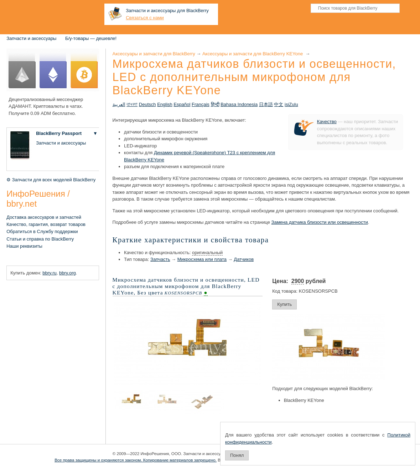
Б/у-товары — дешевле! (90, 38)
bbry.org (67, 273)
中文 (278, 104)
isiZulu (291, 104)
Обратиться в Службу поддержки (42, 231)
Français (200, 104)
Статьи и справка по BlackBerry (40, 239)
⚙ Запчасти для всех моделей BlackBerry (50, 179)
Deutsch (147, 104)
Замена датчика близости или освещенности (319, 222)
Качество (327, 121)
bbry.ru (49, 273)
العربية (119, 104)
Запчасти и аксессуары (31, 38)
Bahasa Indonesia (239, 104)
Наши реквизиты (24, 246)
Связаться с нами (145, 17)
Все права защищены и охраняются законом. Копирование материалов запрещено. (136, 460)
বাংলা (132, 104)
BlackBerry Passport (59, 133)
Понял (237, 455)
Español (181, 104)
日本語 (266, 104)
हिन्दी (215, 104)
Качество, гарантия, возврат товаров (45, 224)
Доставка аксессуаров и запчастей (43, 217)
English (164, 104)
